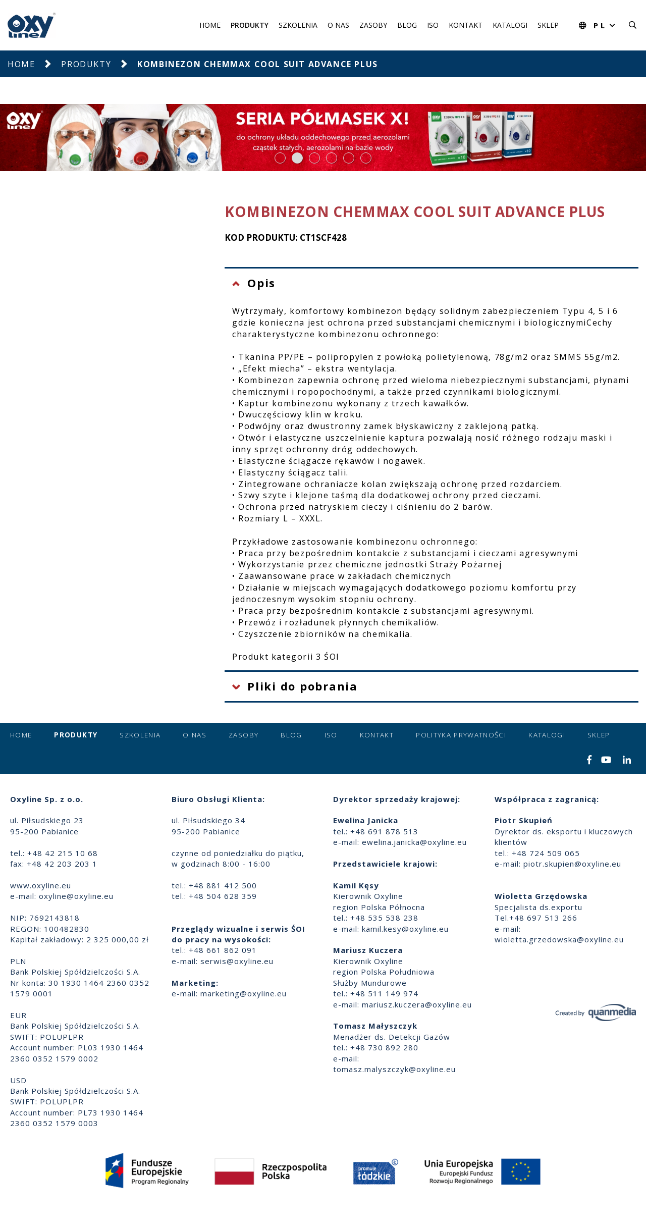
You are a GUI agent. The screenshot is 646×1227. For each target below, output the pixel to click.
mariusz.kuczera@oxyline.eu (417, 1004)
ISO (433, 25)
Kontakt (465, 25)
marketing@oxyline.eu (243, 993)
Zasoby (373, 25)
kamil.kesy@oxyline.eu (405, 929)
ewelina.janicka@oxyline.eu (414, 842)
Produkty (249, 25)
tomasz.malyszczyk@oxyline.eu (394, 1069)
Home (210, 25)
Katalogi (510, 25)
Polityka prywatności (461, 734)
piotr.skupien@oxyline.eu (572, 864)
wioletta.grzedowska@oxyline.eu (559, 939)
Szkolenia (298, 25)
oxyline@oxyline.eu (76, 896)
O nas (338, 25)
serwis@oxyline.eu (237, 961)
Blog (407, 25)
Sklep (548, 25)
